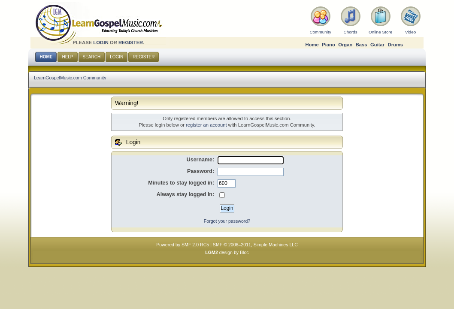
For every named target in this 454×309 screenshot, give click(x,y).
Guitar (377, 44)
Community (320, 32)
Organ (345, 44)
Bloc (244, 252)
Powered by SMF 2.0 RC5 (182, 244)
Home (312, 44)
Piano (328, 44)
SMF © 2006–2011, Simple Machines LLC (255, 244)
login (101, 42)
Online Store (380, 32)
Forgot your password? (227, 221)
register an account (206, 124)
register (130, 42)
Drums (395, 44)
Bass (361, 44)
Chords (350, 32)
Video (410, 32)
